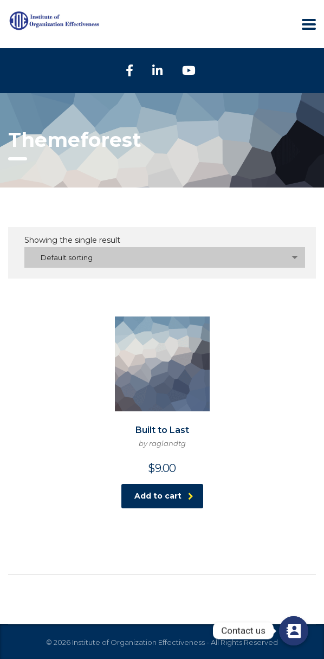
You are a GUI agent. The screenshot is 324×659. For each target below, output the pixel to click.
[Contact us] (293, 630)
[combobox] (164, 257)
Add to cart (163, 496)
